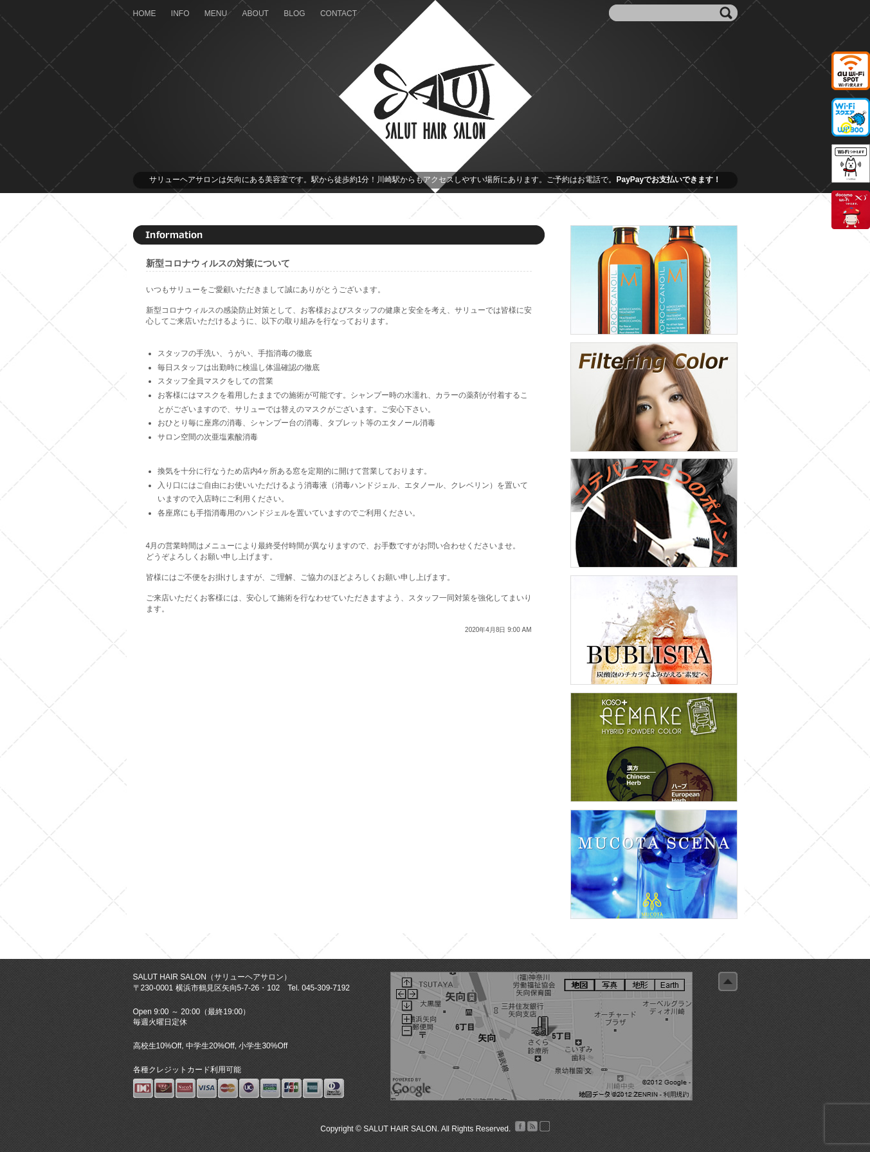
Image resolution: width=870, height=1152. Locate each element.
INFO (180, 13)
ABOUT (255, 13)
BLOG (294, 13)
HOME (144, 13)
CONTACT (338, 13)
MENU (215, 13)
